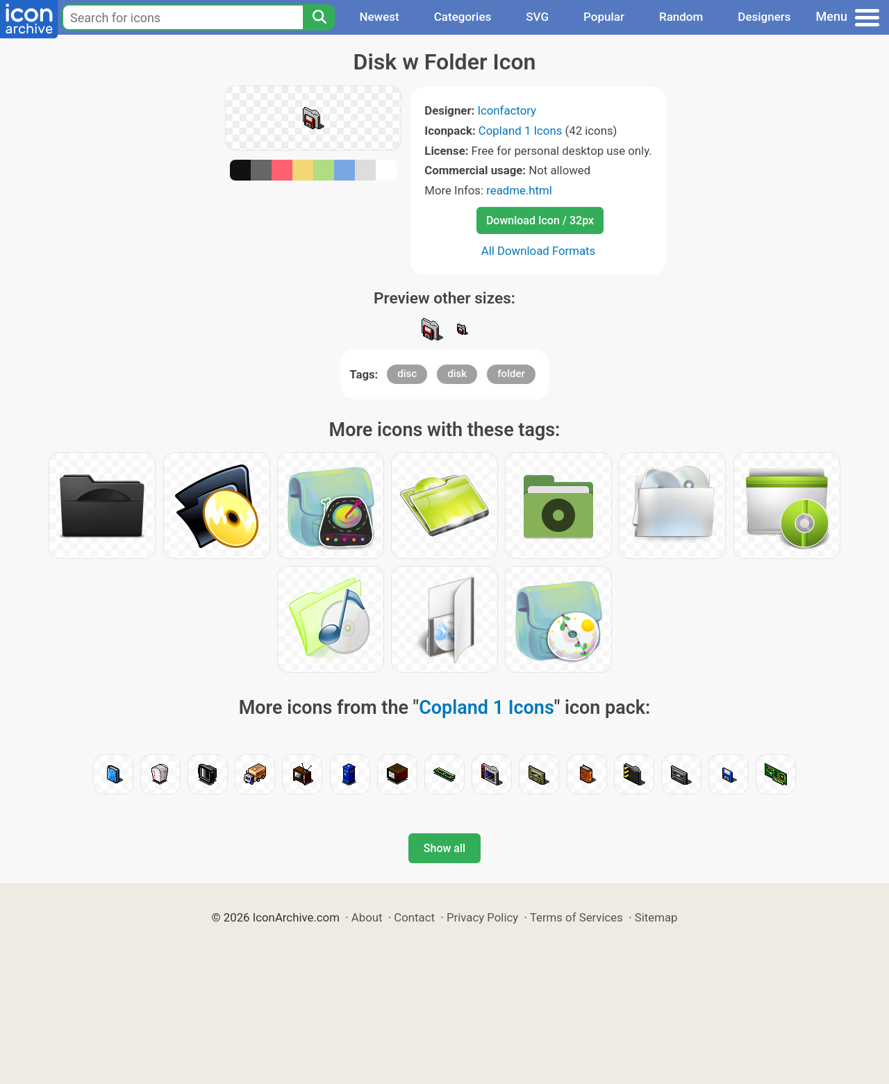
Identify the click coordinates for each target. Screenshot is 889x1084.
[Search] (319, 17)
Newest (379, 17)
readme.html (519, 190)
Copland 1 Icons (520, 130)
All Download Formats (538, 251)
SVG (537, 17)
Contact (414, 917)
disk (457, 373)
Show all (444, 848)
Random (681, 17)
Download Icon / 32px (540, 220)
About (367, 917)
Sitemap (656, 917)
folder (510, 373)
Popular (603, 17)
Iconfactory (506, 110)
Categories (463, 17)
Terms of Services (576, 917)
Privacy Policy (482, 917)
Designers (764, 17)
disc (407, 373)
